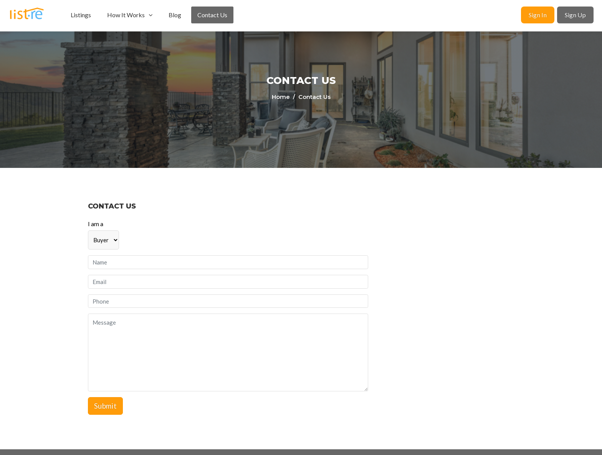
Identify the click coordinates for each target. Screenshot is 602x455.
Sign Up (575, 14)
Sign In (538, 14)
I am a (95, 223)
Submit (105, 405)
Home (281, 96)
